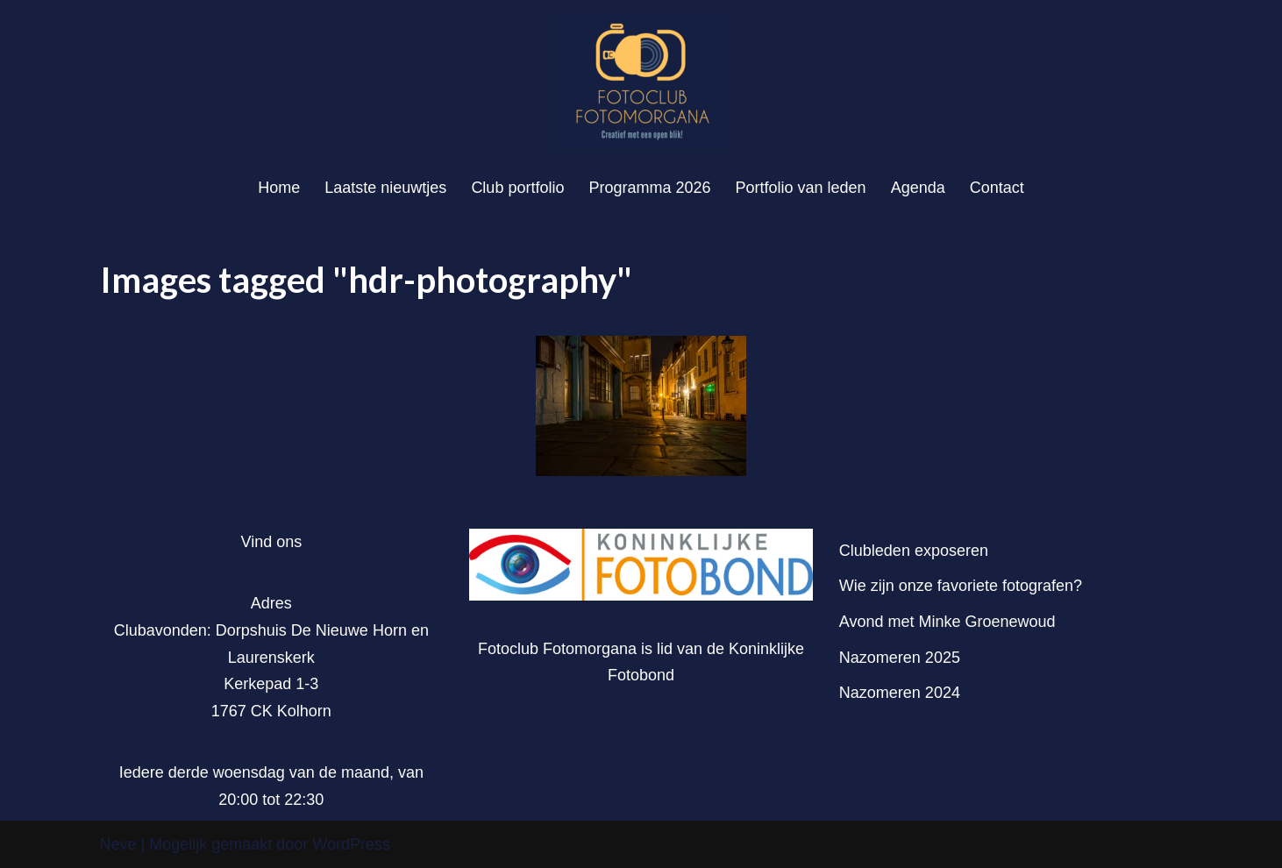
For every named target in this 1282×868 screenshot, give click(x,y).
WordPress (351, 844)
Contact (997, 187)
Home (279, 187)
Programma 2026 (649, 187)
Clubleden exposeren (913, 550)
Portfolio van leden (801, 187)
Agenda (918, 187)
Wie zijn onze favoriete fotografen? (960, 585)
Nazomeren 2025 (899, 657)
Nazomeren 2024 (899, 692)
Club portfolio (517, 187)
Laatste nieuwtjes (385, 187)
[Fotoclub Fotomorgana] (641, 84)
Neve (118, 844)
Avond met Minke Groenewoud (947, 621)
